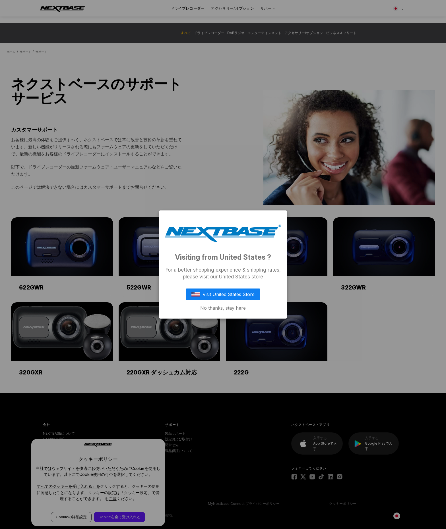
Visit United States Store (223, 294)
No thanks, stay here (223, 307)
